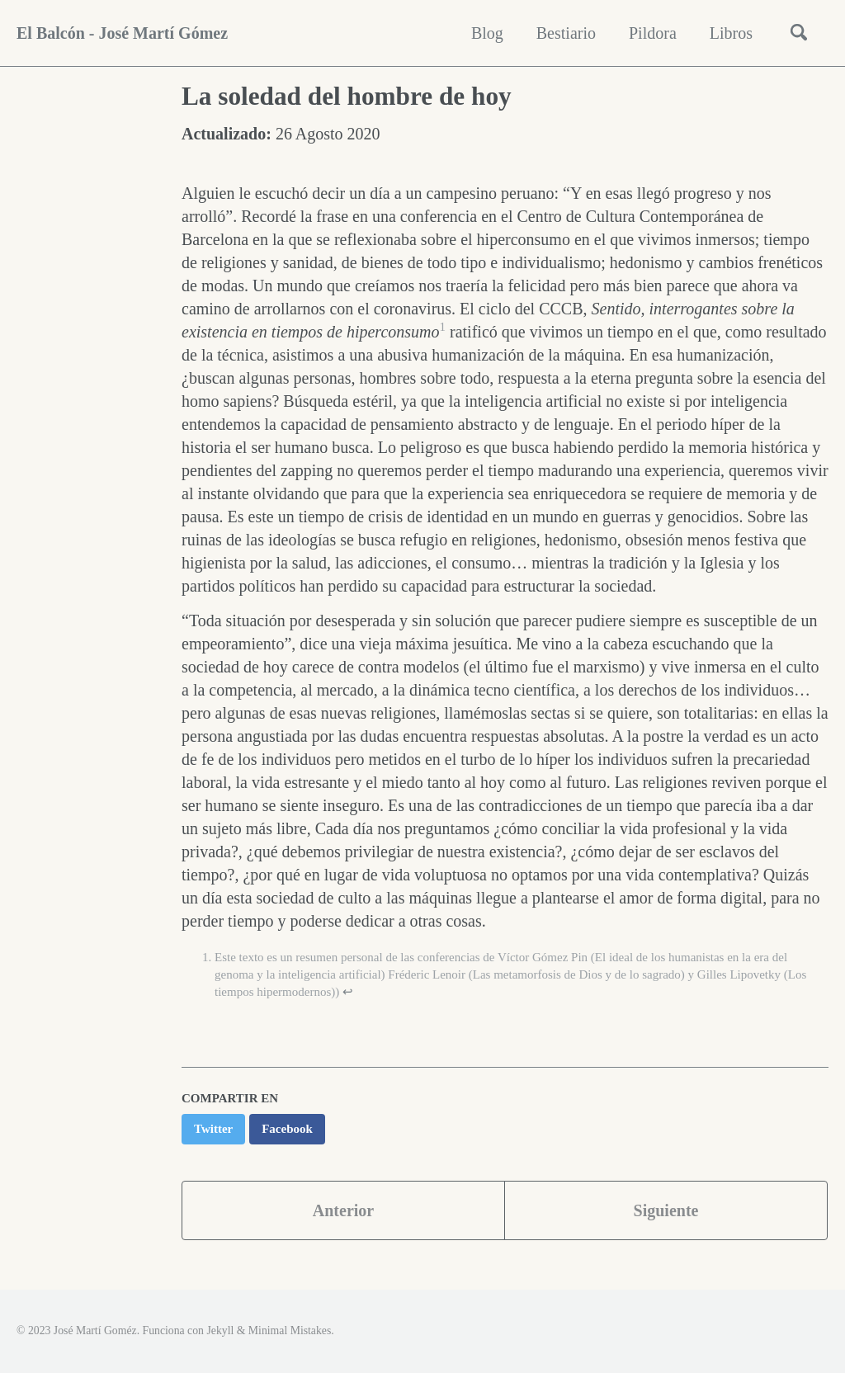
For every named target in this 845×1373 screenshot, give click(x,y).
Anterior (343, 1210)
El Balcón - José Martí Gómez (122, 33)
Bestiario (566, 33)
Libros (731, 33)
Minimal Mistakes (289, 1330)
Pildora (653, 33)
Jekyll (220, 1330)
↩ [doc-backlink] (347, 991)
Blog (487, 33)
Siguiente (666, 1210)
